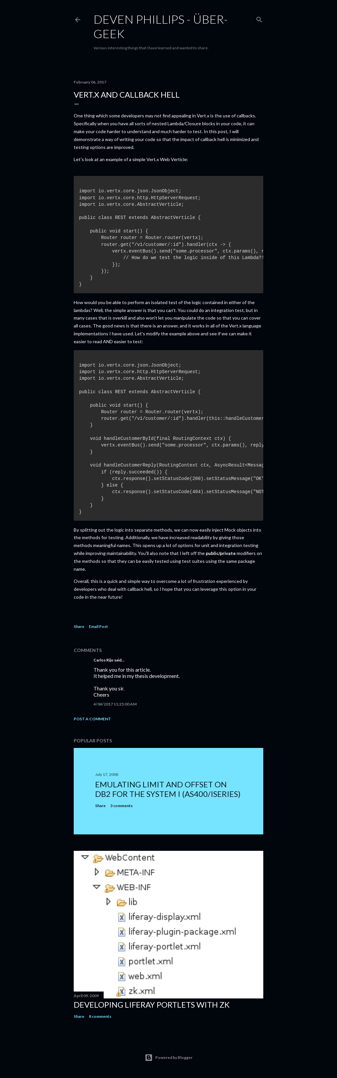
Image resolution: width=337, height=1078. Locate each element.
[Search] (259, 18)
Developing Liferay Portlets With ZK (152, 1004)
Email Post (98, 626)
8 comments (100, 1016)
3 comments (121, 805)
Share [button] (79, 626)
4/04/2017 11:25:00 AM (115, 704)
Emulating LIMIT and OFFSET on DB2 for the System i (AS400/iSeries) (168, 789)
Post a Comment (92, 718)
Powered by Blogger (169, 1058)
